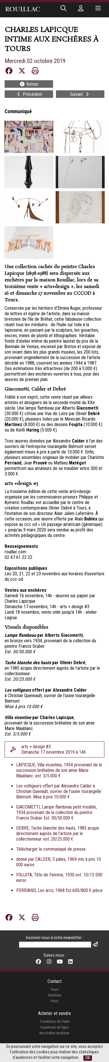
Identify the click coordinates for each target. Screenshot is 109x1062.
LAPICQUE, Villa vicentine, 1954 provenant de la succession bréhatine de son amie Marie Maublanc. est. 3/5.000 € (59, 770)
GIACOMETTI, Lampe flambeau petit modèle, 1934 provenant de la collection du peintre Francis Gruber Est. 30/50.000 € (56, 812)
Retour (28, 84)
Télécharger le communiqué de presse (51, 849)
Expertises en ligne (54, 1027)
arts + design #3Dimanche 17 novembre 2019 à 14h (53, 749)
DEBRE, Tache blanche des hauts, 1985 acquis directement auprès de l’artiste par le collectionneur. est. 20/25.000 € (57, 833)
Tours (54, 989)
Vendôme (54, 995)
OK (87, 1057)
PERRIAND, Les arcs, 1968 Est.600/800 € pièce (59, 890)
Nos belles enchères (54, 1033)
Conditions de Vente (54, 1021)
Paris (54, 1001)
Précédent (29, 94)
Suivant (80, 94)
